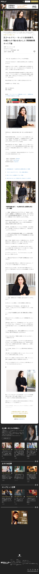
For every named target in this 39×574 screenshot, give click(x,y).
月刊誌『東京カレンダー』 (26, 560)
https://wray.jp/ (16, 160)
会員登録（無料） (34, 1)
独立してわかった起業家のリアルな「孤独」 (15, 175)
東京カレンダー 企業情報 (13, 564)
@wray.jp (18, 158)
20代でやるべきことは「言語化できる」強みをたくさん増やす (19, 178)
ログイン (27, 1)
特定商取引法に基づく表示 (19, 564)
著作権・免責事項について (19, 562)
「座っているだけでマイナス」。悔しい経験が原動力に (17, 172)
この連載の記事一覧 (6, 438)
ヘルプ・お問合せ (13, 561)
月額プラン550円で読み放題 (19, 416)
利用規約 (17, 559)
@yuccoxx (16, 161)
